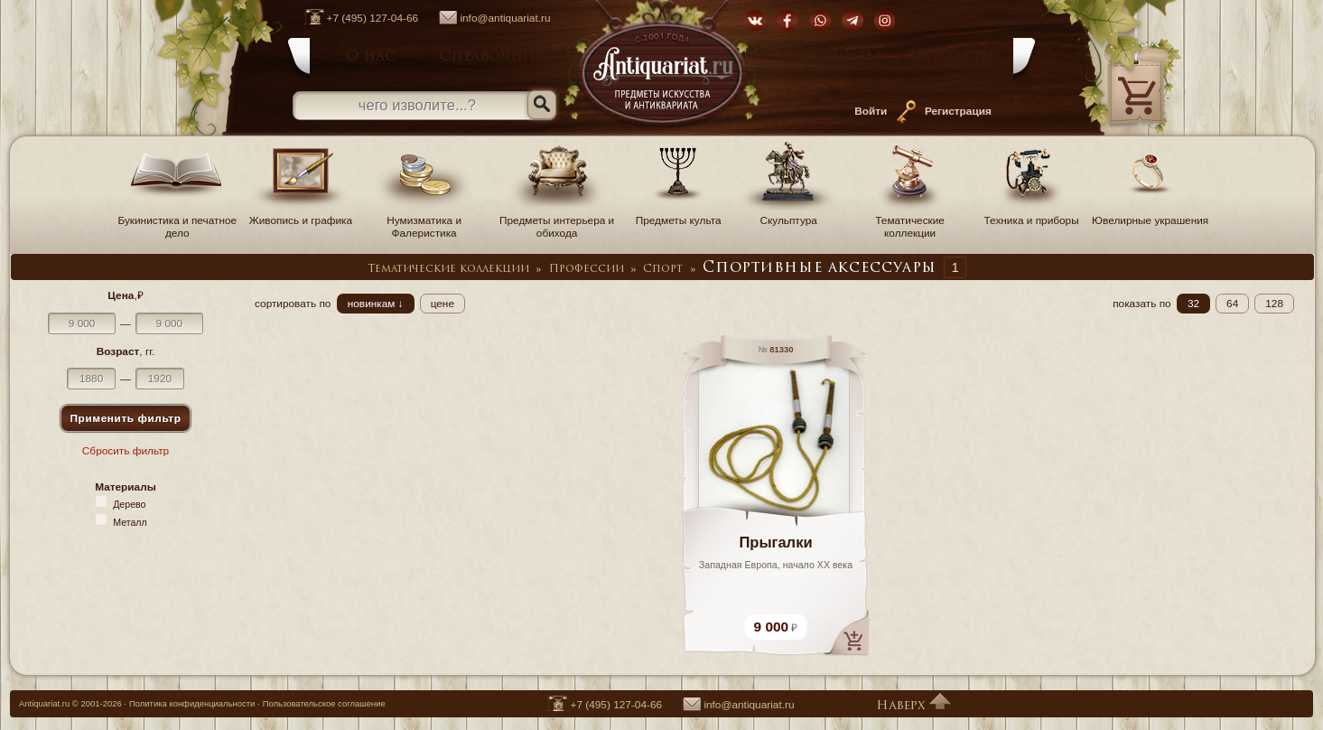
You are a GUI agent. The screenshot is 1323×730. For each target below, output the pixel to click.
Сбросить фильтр (125, 451)
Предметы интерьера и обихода (556, 220)
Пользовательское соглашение (324, 703)
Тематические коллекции (910, 220)
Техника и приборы (1031, 214)
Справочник (492, 57)
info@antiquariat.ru (485, 18)
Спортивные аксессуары (819, 268)
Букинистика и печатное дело (177, 220)
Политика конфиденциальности (192, 703)
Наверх (913, 706)
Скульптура (788, 214)
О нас (370, 57)
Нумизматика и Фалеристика (424, 220)
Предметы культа (678, 214)
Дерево (129, 504)
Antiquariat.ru (44, 703)
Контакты (951, 57)
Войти (870, 111)
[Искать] (541, 104)
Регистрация (958, 111)
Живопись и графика (300, 214)
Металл (130, 522)
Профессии (586, 269)
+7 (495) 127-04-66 (352, 18)
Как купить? (830, 57)
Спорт (663, 269)
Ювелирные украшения (1150, 214)
